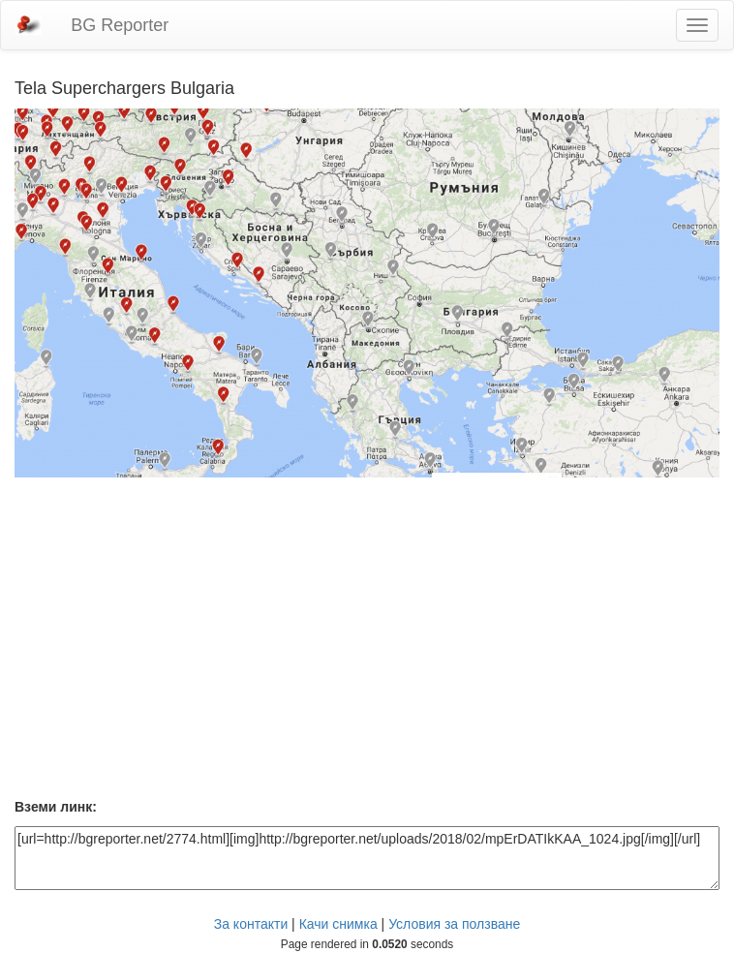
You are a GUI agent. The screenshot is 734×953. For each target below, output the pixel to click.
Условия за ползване (454, 924)
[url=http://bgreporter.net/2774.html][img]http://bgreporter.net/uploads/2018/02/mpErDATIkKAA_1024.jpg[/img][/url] (367, 858)
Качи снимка (338, 924)
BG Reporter (119, 25)
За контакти (251, 924)
